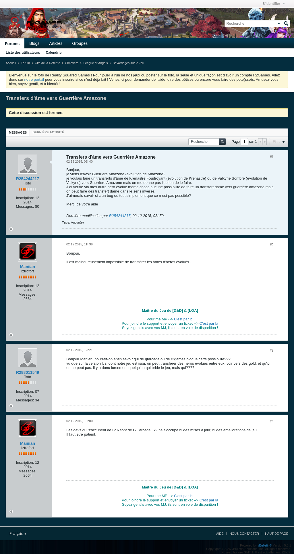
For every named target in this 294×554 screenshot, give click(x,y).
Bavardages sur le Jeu (128, 63)
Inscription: (25, 198)
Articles (55, 43)
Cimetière (71, 63)
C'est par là (209, 323)
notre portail (34, 79)
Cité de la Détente (47, 63)
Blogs (34, 43)
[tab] (18, 132)
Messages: (25, 206)
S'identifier (273, 4)
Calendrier (54, 53)
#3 (272, 351)
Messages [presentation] (18, 132)
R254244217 (27, 178)
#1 (272, 157)
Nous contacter (244, 533)
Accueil (11, 63)
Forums (12, 43)
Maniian (27, 266)
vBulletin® (265, 545)
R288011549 (27, 372)
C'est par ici (184, 319)
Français (17, 534)
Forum (25, 63)
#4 (272, 422)
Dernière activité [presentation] (48, 132)
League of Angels (95, 63)
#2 (272, 245)
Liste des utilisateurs (23, 53)
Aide (220, 533)
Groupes (80, 43)
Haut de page (276, 533)
